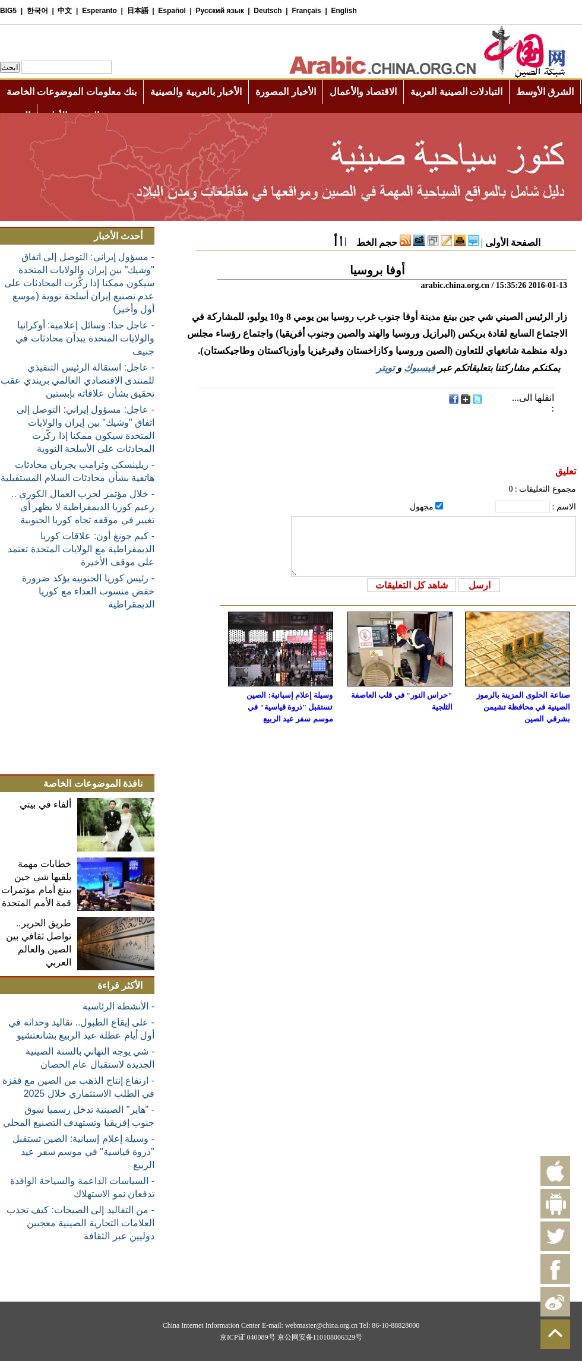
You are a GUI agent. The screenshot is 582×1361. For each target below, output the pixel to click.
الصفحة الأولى (512, 243)
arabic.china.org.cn (454, 285)
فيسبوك (419, 368)
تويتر (385, 368)
